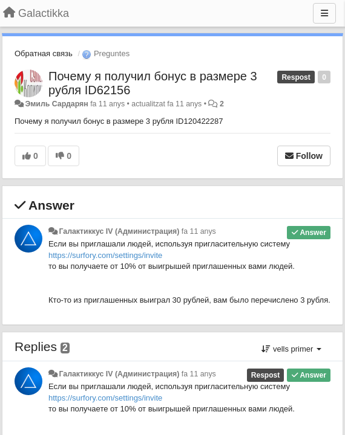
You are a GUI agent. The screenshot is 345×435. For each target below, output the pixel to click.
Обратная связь (44, 53)
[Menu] (324, 13)
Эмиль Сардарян (56, 104)
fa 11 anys (199, 231)
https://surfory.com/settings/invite (105, 255)
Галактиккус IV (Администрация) (119, 231)
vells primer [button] (291, 348)
